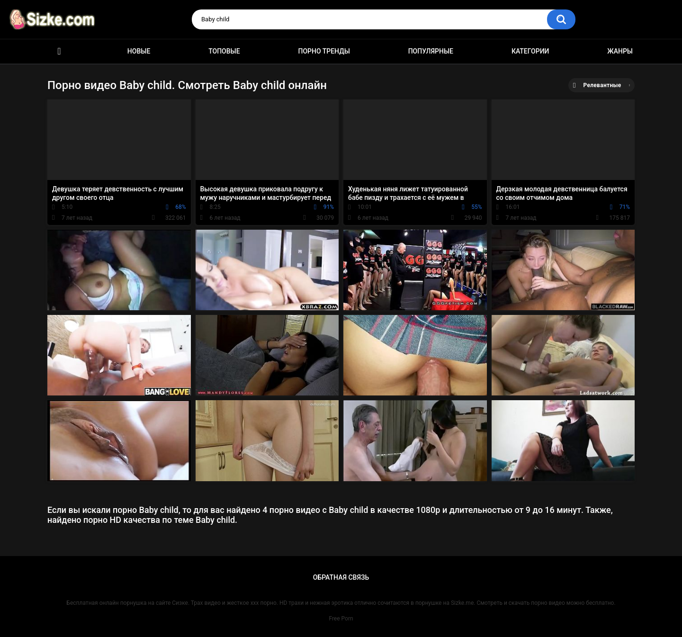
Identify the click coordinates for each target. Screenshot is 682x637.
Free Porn (341, 618)
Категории (530, 51)
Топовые (224, 51)
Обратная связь (341, 577)
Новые (138, 51)
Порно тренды (324, 51)
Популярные (430, 51)
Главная (59, 51)
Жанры (620, 51)
